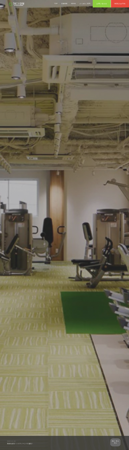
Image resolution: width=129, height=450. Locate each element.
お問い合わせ (101, 4)
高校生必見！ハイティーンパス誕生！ (20, 443)
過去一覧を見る (118, 442)
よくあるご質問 (85, 3)
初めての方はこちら (64, 235)
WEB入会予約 (64, 227)
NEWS (73, 3)
